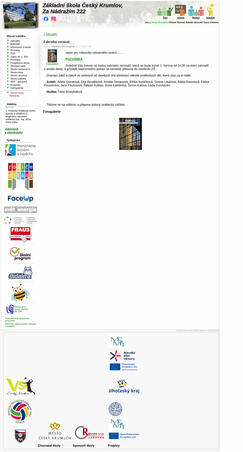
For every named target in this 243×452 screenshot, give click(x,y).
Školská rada (17, 66)
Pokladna (214, 22)
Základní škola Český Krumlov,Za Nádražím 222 (83, 8)
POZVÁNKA (74, 59)
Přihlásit (172, 22)
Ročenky (15, 84)
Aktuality (15, 40)
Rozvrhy (15, 50)
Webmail (181, 22)
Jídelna (11, 104)
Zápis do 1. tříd (19, 56)
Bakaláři (189, 22)
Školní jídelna (18, 78)
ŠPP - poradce (18, 81)
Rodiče (196, 18)
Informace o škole (20, 47)
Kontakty (15, 59)
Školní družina (18, 75)
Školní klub (16, 72)
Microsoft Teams (201, 22)
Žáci (165, 18)
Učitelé (180, 18)
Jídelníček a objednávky (14, 130)
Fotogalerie (16, 88)
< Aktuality (50, 34)
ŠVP (13, 53)
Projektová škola (19, 62)
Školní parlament (20, 69)
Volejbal (210, 18)
